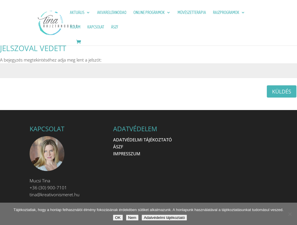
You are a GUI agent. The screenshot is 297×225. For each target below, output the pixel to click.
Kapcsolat (95, 27)
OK (118, 217)
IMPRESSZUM (126, 153)
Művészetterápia (192, 12)
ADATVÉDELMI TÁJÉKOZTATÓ (142, 140)
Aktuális (77, 12)
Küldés (281, 91)
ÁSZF (114, 27)
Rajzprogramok (226, 12)
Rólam (75, 27)
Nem (132, 217)
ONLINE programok (149, 12)
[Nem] (290, 214)
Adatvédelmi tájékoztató (164, 217)
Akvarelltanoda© (111, 12)
